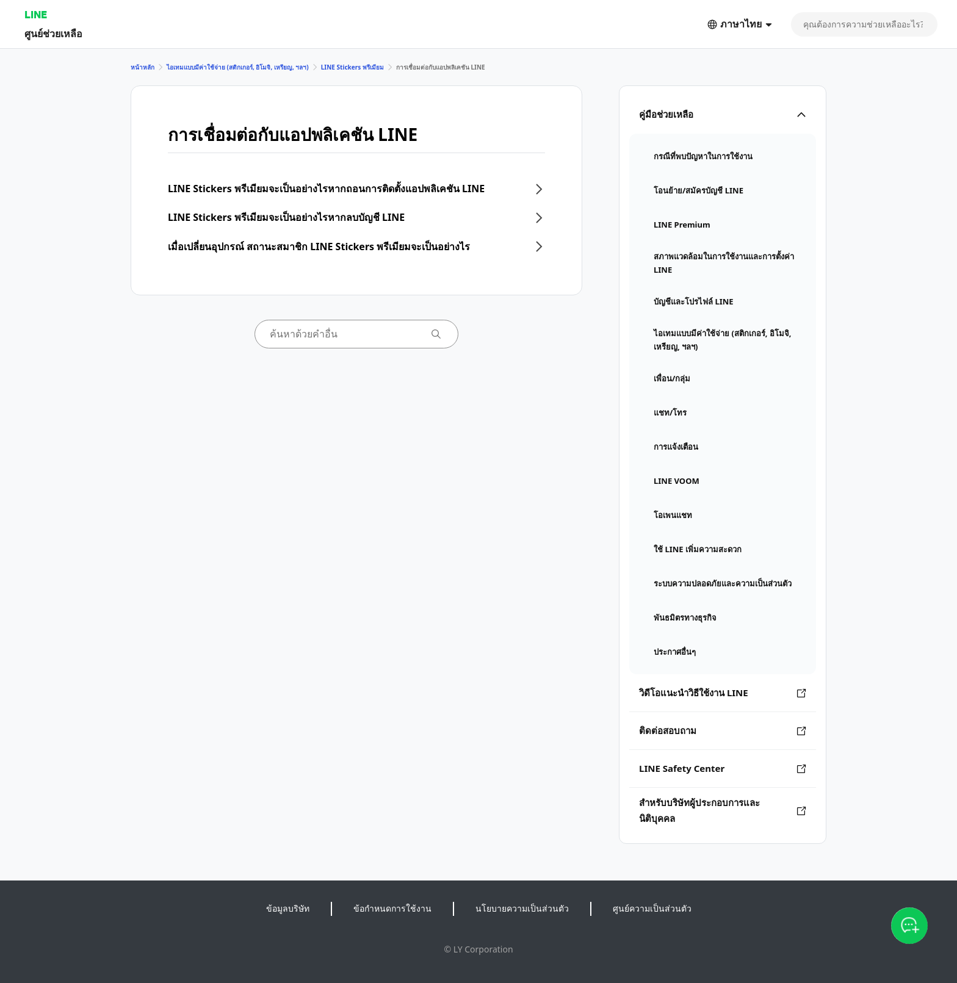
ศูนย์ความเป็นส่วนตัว (652, 908)
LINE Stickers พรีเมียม (352, 67)
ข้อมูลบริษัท (287, 908)
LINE (35, 14)
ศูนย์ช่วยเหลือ (53, 33)
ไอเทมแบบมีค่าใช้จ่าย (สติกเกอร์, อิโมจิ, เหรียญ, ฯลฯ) (238, 67)
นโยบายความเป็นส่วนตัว (522, 908)
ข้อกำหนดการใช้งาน (392, 908)
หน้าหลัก (142, 67)
